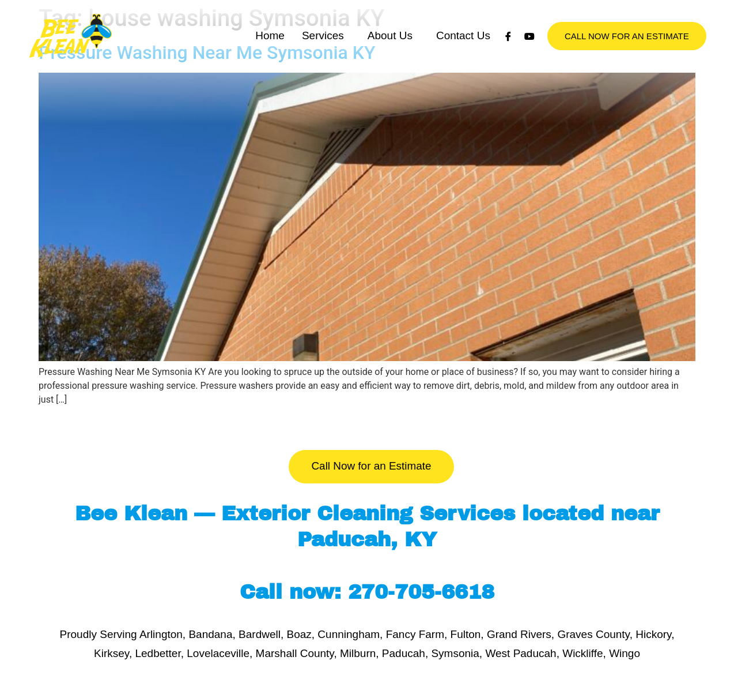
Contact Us (463, 48)
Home (270, 48)
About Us (390, 48)
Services (323, 48)
